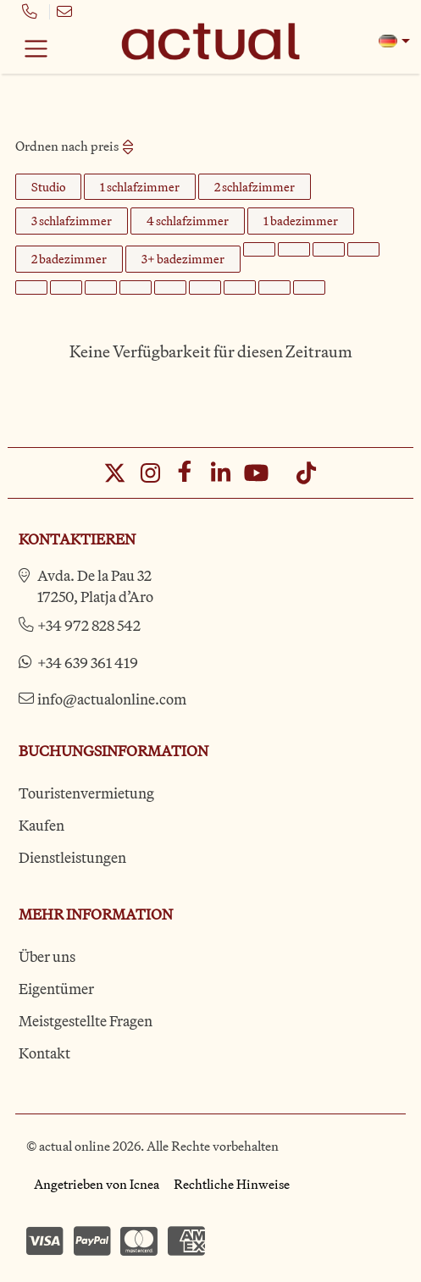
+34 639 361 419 (87, 662)
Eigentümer (56, 988)
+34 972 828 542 (89, 625)
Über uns (47, 956)
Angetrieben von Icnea (96, 1184)
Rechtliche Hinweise (232, 1184)
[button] (394, 41)
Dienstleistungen (72, 857)
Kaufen (41, 825)
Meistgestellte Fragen (85, 1020)
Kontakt (44, 1053)
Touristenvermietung (86, 793)
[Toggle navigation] (36, 48)
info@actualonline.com (111, 699)
